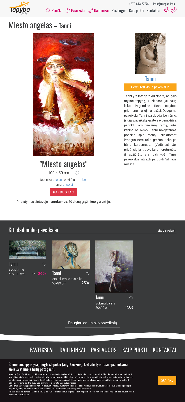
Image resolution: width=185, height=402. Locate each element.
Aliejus (57, 180)
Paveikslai (42, 350)
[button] (77, 173)
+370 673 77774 (139, 3)
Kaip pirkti (136, 10)
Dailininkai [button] (99, 10)
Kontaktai (153, 10)
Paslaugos (119, 10)
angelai (68, 185)
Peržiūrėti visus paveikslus (150, 87)
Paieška (54, 10)
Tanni (150, 79)
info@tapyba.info (164, 3)
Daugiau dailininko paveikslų (92, 323)
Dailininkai (72, 350)
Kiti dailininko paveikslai (33, 230)
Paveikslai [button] (75, 10)
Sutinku (167, 380)
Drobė (82, 180)
